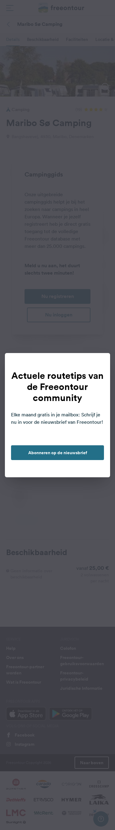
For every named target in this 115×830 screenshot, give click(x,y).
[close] (99, 364)
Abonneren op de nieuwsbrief (57, 453)
